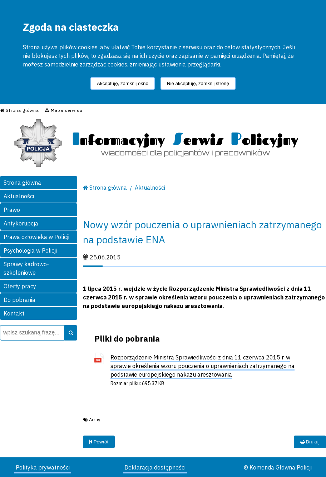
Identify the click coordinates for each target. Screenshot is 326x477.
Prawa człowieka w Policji (36, 236)
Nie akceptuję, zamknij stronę (198, 83)
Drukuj (310, 441)
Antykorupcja (21, 223)
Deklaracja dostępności (155, 467)
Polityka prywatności (43, 467)
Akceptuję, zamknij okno (122, 83)
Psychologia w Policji (30, 250)
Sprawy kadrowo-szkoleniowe (26, 268)
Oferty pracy (20, 286)
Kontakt (14, 313)
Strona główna (22, 182)
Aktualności (19, 196)
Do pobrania (19, 299)
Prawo (12, 209)
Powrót (98, 441)
